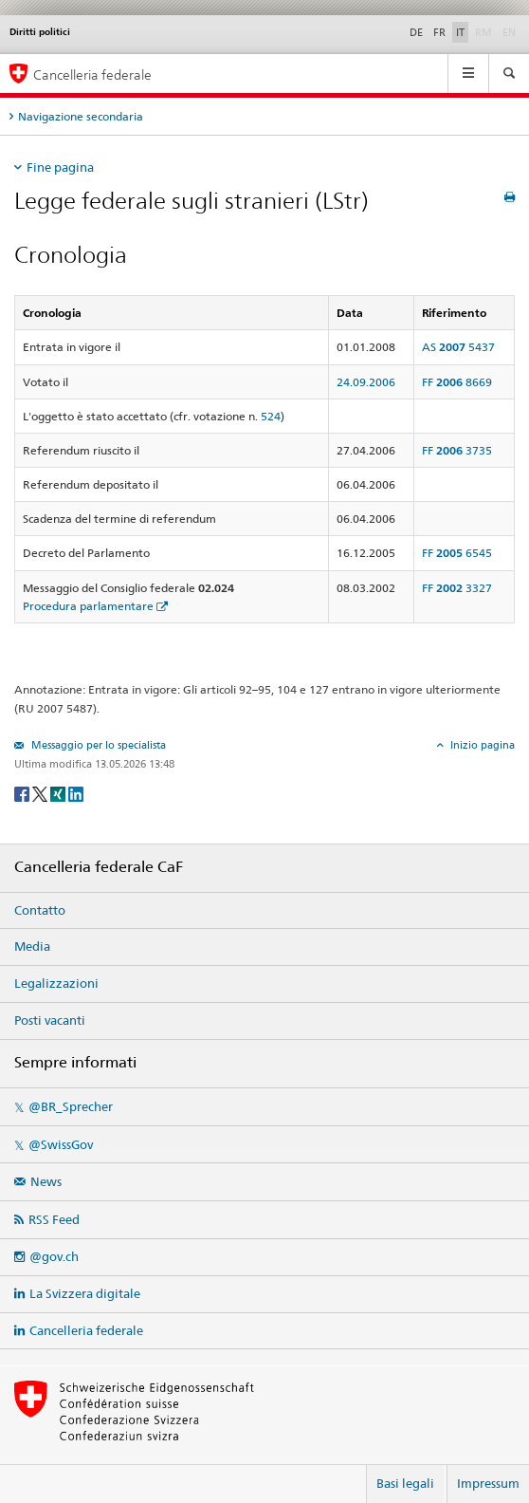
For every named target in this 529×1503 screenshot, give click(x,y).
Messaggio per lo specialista (97, 745)
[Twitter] (41, 793)
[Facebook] (23, 793)
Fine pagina (60, 167)
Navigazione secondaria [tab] (80, 116)
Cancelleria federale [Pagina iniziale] (92, 74)
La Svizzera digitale (84, 1293)
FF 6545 (457, 553)
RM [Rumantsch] (483, 32)
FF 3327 (457, 588)
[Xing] (59, 793)
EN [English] (509, 32)
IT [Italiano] (460, 32)
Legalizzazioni (56, 983)
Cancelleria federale (86, 1330)
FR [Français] (439, 32)
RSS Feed (54, 1219)
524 (271, 416)
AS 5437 (458, 347)
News (46, 1181)
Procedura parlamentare (88, 606)
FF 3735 (457, 450)
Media (32, 946)
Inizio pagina (481, 745)
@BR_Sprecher (70, 1106)
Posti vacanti (49, 1020)
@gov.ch (54, 1256)
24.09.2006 (366, 382)
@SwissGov (60, 1144)
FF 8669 (457, 382)
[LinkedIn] (75, 793)
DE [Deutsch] (416, 32)
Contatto (39, 910)
